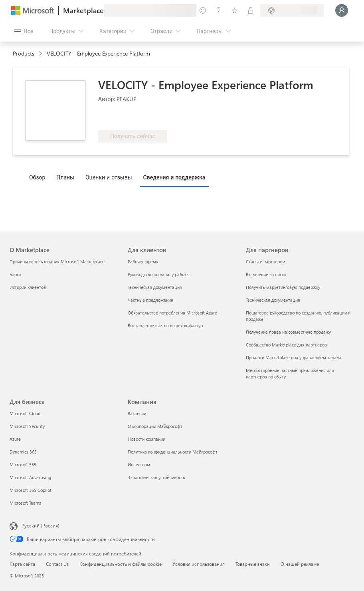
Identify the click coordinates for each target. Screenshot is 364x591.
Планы (65, 177)
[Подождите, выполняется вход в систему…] (341, 10)
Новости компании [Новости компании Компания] (146, 439)
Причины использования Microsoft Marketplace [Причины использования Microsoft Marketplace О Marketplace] (57, 262)
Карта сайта (22, 564)
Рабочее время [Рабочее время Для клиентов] (143, 262)
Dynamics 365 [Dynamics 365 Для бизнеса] (23, 452)
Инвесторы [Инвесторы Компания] (139, 465)
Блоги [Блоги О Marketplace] (15, 274)
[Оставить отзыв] (202, 10)
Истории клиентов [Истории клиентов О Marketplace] (28, 287)
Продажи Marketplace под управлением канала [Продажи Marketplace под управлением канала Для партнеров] (293, 357)
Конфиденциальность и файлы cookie (120, 564)
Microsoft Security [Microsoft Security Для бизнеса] (27, 426)
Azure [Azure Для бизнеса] (15, 439)
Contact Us (57, 564)
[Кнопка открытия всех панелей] (23, 31)
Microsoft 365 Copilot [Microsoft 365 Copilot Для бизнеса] (30, 490)
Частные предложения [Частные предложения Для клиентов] (150, 300)
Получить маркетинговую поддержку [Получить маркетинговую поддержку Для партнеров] (283, 287)
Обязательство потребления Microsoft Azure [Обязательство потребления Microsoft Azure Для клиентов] (172, 313)
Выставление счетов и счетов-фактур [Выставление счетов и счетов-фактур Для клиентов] (165, 325)
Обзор (37, 177)
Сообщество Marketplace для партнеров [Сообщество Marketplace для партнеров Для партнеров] (286, 345)
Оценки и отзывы (108, 177)
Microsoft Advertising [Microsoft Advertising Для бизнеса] (30, 477)
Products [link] (23, 53)
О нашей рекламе (300, 564)
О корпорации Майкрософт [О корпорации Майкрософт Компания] (155, 426)
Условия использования (198, 564)
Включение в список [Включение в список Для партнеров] (266, 274)
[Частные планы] (250, 10)
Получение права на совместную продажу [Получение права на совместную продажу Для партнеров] (288, 332)
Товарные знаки (252, 564)
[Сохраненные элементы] (234, 10)
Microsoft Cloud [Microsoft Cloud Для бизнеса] (25, 413)
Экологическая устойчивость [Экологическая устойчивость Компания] (156, 477)
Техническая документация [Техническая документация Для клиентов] (155, 287)
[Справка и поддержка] (218, 10)
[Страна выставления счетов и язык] (292, 10)
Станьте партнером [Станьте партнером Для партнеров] (265, 262)
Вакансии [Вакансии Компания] (137, 413)
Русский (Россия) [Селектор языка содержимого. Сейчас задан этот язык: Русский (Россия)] (40, 525)
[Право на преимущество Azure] (130, 117)
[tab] (39, 177)
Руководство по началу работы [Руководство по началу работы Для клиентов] (159, 274)
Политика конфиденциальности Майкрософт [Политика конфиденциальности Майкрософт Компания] (173, 452)
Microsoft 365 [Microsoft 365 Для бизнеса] (23, 465)
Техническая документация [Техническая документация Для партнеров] (273, 300)
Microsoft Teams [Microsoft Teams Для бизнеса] (25, 503)
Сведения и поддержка (174, 177)
